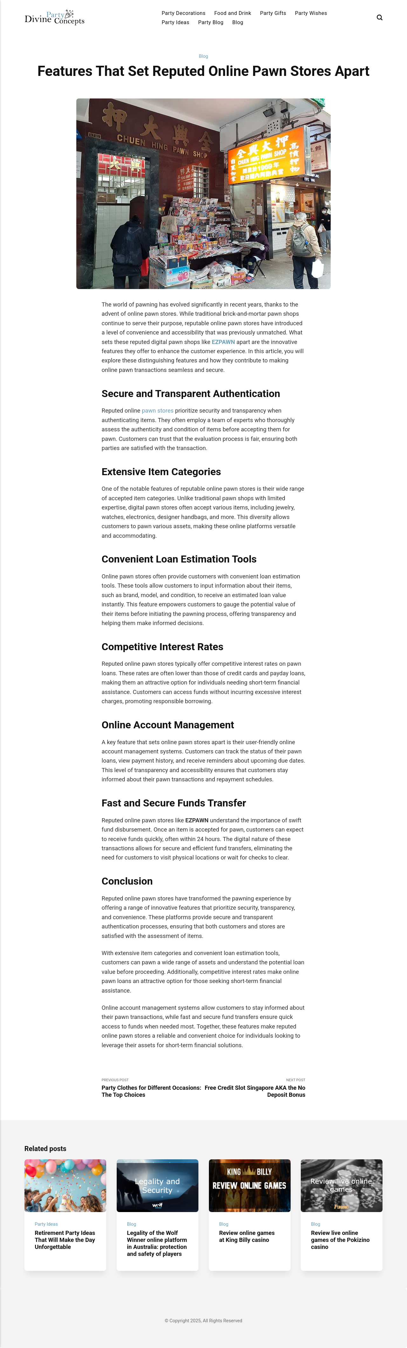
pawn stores (158, 410)
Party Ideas (175, 22)
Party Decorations (183, 13)
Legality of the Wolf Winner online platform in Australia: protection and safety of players (157, 1243)
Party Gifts (273, 13)
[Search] (380, 17)
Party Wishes (311, 13)
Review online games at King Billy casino (247, 1236)
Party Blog (211, 22)
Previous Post (153, 1088)
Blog (238, 22)
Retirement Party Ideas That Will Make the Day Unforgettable (65, 1240)
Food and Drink (232, 13)
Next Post (254, 1088)
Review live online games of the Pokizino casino (340, 1240)
